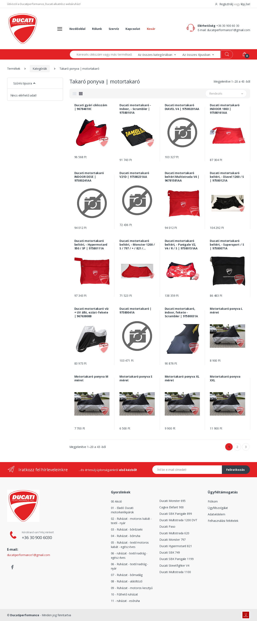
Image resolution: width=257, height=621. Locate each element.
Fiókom (213, 501)
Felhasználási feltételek (223, 521)
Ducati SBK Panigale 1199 (176, 559)
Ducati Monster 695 (172, 501)
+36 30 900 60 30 (227, 26)
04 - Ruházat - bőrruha (125, 536)
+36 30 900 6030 (37, 537)
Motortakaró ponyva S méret (135, 378)
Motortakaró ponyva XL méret (182, 378)
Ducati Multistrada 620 (174, 533)
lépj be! (245, 4)
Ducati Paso (167, 526)
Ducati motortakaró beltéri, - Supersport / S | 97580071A (227, 244)
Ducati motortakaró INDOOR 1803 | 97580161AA (224, 109)
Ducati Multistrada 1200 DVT (178, 520)
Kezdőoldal (77, 29)
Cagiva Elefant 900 (171, 507)
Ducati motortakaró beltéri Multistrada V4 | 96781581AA (182, 176)
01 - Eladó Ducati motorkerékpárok (122, 510)
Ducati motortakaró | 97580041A (135, 310)
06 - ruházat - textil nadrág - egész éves (129, 555)
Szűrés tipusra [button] (22, 83)
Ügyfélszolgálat (218, 508)
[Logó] (22, 28)
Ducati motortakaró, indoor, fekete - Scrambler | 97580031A (181, 312)
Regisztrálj (224, 4)
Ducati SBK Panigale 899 (175, 514)
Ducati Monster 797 (172, 540)
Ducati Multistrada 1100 (175, 572)
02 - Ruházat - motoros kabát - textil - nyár (131, 521)
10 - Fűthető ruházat (124, 594)
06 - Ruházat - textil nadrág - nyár (129, 566)
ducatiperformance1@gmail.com (228, 30)
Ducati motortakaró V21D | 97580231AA (134, 175)
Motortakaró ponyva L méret (226, 310)
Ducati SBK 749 (169, 552)
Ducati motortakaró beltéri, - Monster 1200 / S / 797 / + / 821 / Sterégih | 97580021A (137, 244)
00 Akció (116, 501)
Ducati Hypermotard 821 (175, 546)
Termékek (13, 69)
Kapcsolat (132, 29)
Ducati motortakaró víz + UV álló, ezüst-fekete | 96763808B (91, 312)
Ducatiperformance (24, 615)
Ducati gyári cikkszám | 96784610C (90, 107)
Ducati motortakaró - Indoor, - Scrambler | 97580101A (135, 109)
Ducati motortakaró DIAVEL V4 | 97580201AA (182, 107)
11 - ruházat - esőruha (125, 601)
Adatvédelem (216, 514)
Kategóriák (40, 69)
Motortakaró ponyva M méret (91, 378)
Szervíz (114, 29)
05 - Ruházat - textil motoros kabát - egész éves (130, 544)
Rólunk (97, 29)
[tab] (74, 93)
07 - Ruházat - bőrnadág (127, 575)
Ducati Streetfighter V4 (174, 565)
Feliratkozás (235, 470)
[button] (160, 54)
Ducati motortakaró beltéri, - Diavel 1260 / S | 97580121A (227, 176)
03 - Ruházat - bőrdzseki (127, 529)
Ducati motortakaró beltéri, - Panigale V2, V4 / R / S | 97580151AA (181, 244)
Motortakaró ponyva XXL (225, 378)
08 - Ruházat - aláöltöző (127, 581)
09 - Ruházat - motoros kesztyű (132, 588)
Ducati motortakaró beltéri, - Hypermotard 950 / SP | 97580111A (90, 244)
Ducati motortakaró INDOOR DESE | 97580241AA (89, 176)
